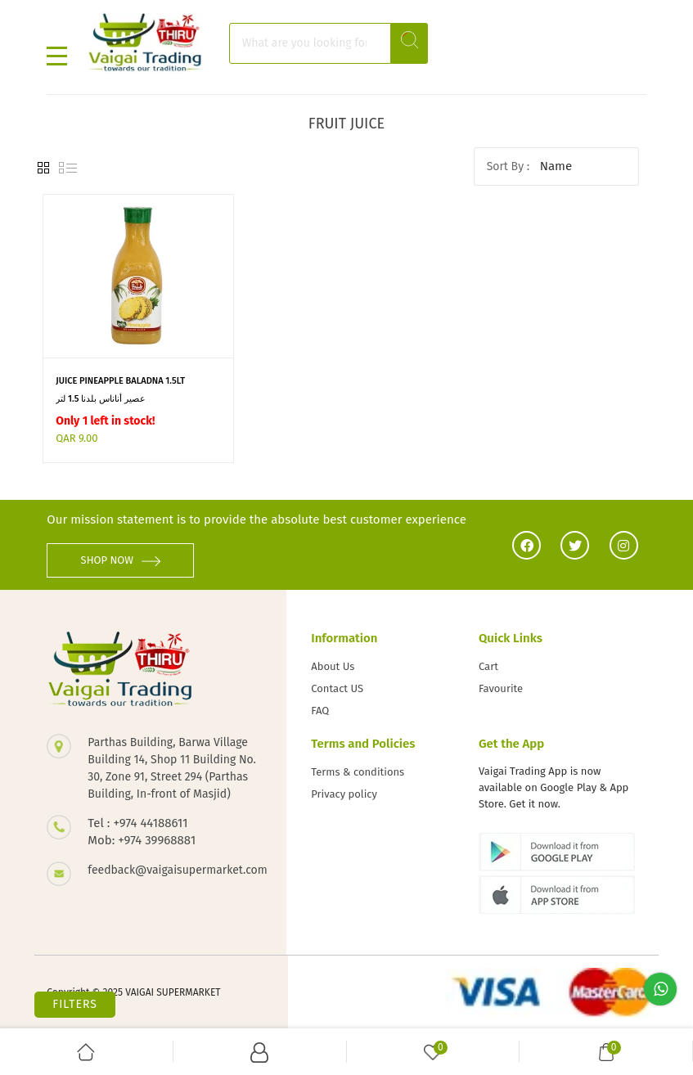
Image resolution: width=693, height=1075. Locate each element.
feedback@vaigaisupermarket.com (175, 870)
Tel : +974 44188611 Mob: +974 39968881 (142, 832)
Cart (488, 666)
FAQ (320, 710)
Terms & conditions (357, 772)
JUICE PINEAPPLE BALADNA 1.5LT (120, 381)
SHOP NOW (121, 560)
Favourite (501, 688)
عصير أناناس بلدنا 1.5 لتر (100, 399)
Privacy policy (344, 794)
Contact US (337, 688)
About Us (332, 666)
